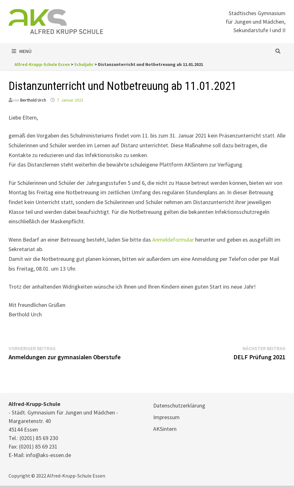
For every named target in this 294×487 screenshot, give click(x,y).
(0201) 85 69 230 (39, 438)
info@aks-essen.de (48, 455)
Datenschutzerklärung (179, 405)
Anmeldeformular (173, 239)
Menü (22, 51)
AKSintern (165, 428)
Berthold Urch (33, 100)
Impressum (166, 417)
